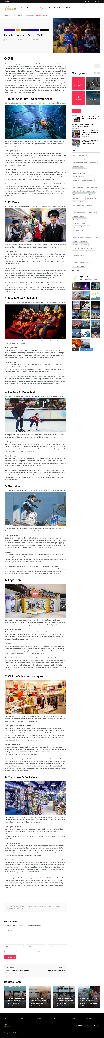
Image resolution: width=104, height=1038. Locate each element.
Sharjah (42, 8)
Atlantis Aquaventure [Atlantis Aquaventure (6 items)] (78, 159)
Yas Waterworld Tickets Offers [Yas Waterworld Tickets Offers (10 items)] (80, 262)
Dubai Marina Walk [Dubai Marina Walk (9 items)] (91, 198)
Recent (76, 111)
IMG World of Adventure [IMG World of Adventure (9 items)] (79, 216)
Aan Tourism (32, 1032)
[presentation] (95, 73)
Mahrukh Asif (86, 121)
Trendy (95, 111)
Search (74, 63)
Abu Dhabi (57, 8)
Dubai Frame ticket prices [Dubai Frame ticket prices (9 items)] (79, 194)
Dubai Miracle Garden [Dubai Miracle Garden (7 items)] (78, 202)
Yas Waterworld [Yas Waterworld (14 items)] (90, 251)
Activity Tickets (9, 30)
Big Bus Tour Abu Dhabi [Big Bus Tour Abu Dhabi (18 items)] (79, 173)
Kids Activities (34, 30)
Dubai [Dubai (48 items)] (84, 184)
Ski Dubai (8, 490)
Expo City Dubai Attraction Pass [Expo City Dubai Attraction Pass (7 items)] (81, 209)
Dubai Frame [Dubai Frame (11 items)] (76, 191)
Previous (10, 967)
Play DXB (7, 302)
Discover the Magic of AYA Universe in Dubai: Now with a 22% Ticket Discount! (90, 116)
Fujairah (49, 8)
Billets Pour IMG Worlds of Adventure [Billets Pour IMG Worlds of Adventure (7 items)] (82, 177)
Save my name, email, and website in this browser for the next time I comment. (25, 952)
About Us (7, 1)
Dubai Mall (25, 30)
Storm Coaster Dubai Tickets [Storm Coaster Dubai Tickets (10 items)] (80, 244)
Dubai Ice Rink (42, 906)
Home (23, 8)
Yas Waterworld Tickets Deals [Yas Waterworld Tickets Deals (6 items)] (80, 259)
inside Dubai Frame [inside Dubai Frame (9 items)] (78, 230)
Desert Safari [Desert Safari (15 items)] (76, 184)
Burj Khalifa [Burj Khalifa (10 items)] (76, 180)
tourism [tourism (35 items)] (75, 251)
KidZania (7, 206)
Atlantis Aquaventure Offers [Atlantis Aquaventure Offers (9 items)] (80, 162)
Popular (85, 111)
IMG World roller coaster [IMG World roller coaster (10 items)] (79, 219)
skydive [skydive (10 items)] (75, 241)
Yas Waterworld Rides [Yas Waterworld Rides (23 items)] (78, 255)
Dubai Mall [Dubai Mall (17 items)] (91, 194)
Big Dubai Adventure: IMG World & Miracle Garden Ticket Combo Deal (90, 141)
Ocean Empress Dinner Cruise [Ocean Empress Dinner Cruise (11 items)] (80, 234)
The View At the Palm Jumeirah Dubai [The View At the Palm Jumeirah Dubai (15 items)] (82, 248)
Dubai (29, 8)
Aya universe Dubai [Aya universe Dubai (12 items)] (78, 166)
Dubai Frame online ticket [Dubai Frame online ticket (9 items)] (89, 191)
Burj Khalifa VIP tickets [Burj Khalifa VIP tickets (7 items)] (87, 180)
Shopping (10, 909)
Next (62, 967)
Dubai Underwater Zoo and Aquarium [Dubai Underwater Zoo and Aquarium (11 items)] (82, 205)
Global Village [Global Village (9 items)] (91, 212)
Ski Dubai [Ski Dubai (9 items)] (96, 237)
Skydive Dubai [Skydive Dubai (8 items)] (83, 241)
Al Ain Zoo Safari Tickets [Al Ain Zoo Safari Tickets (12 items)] (79, 155)
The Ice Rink (9, 396)
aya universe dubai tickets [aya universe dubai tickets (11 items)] (79, 169)
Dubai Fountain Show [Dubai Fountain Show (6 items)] (91, 187)
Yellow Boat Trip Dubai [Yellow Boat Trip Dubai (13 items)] (78, 266)
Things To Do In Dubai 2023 (55, 971)
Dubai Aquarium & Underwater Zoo (15, 103)
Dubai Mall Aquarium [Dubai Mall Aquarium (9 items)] (78, 198)
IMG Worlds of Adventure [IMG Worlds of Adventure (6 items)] (79, 223)
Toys (21, 909)
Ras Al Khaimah (68, 8)
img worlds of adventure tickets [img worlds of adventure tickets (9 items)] (81, 227)
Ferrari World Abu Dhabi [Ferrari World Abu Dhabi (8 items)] (79, 212)
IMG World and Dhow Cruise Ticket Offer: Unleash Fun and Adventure (85, 125)
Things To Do (44, 30)
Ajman (35, 8)
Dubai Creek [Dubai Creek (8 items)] (92, 184)
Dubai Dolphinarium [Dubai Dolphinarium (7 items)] (78, 187)
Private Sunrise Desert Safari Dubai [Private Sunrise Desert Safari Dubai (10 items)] (82, 237)
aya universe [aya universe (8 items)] (93, 162)
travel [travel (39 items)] (81, 251)
